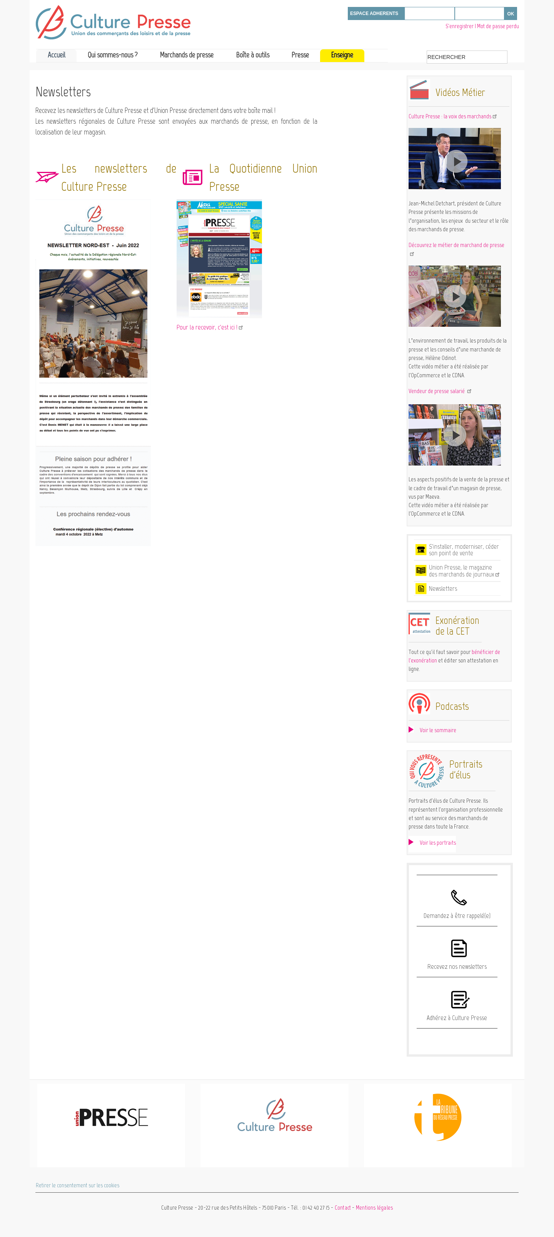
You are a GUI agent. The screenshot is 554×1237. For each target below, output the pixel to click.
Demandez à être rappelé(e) (457, 915)
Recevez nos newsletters (457, 966)
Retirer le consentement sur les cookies (77, 1185)
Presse (300, 54)
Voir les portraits (438, 842)
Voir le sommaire (438, 730)
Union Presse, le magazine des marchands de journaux (465, 570)
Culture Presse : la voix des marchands (453, 116)
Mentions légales (374, 1207)
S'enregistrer (460, 26)
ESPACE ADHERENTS (374, 13)
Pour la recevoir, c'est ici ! (210, 327)
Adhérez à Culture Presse (457, 1017)
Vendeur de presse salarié (440, 391)
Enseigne (342, 54)
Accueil (56, 54)
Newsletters (443, 588)
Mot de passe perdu (498, 26)
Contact (343, 1207)
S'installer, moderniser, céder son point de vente (464, 550)
